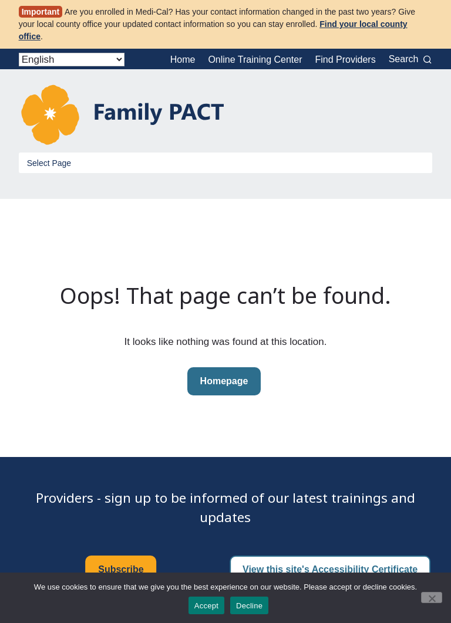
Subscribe (120, 569)
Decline (249, 605)
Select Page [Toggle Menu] (49, 163)
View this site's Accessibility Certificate (330, 569)
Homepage (224, 381)
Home (183, 60)
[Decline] (431, 597)
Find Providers (345, 60)
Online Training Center (255, 60)
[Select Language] (71, 59)
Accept (206, 605)
